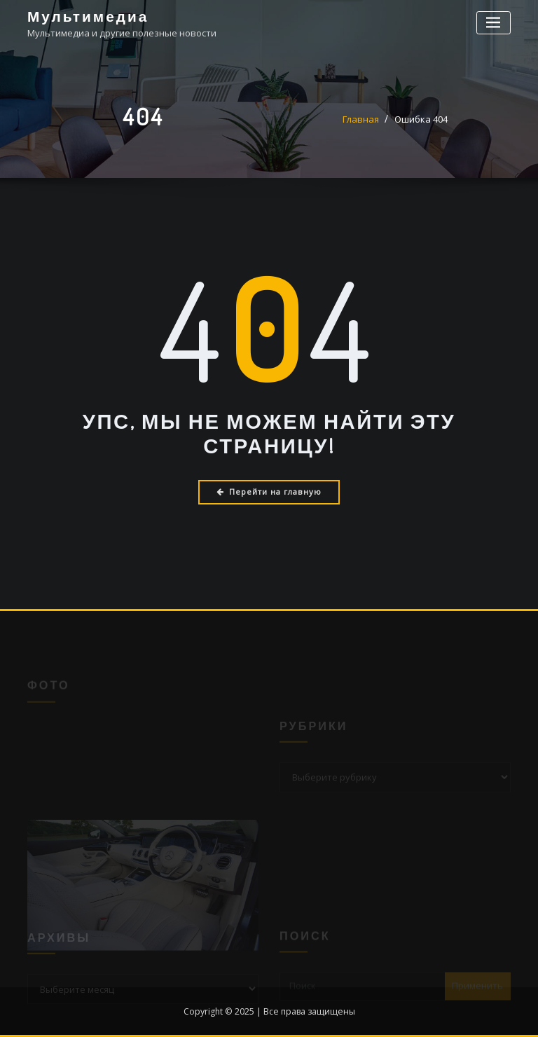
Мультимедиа (88, 16)
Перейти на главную (269, 491)
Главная (361, 119)
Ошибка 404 (421, 119)
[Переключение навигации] (493, 22)
